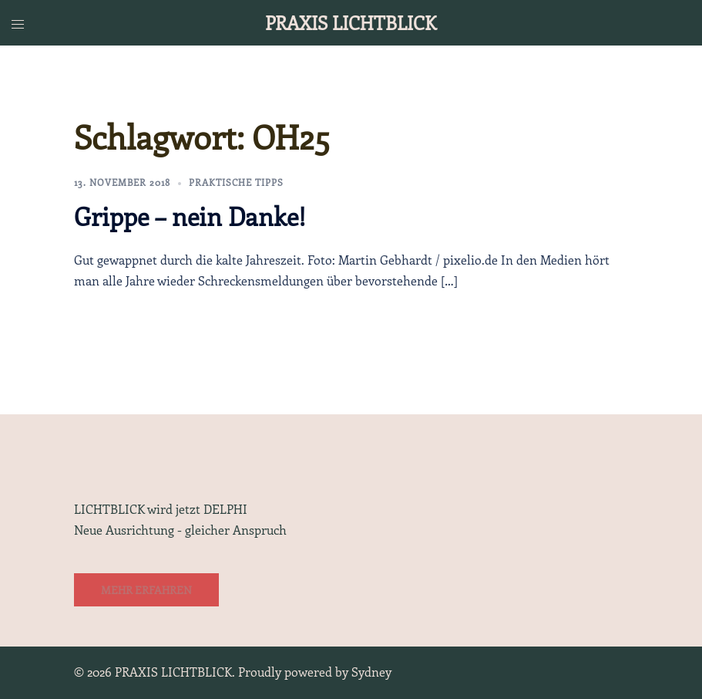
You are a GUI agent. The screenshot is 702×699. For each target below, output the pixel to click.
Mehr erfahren (146, 589)
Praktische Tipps (236, 182)
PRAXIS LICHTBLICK (350, 22)
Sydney (371, 672)
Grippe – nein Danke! (190, 216)
